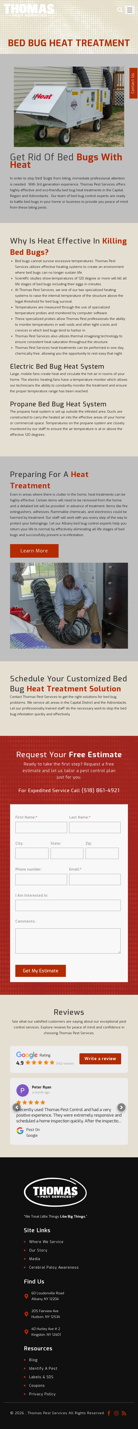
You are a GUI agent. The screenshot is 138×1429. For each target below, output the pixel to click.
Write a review (100, 1058)
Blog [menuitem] (33, 1360)
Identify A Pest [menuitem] (43, 1368)
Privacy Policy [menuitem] (42, 1394)
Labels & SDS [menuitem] (41, 1377)
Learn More (34, 551)
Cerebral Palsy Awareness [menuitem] (54, 1267)
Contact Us (132, 83)
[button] (17, 1107)
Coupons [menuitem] (37, 1385)
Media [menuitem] (34, 1259)
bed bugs (43, 178)
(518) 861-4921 (101, 790)
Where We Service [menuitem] (46, 1242)
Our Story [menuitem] (38, 1250)
